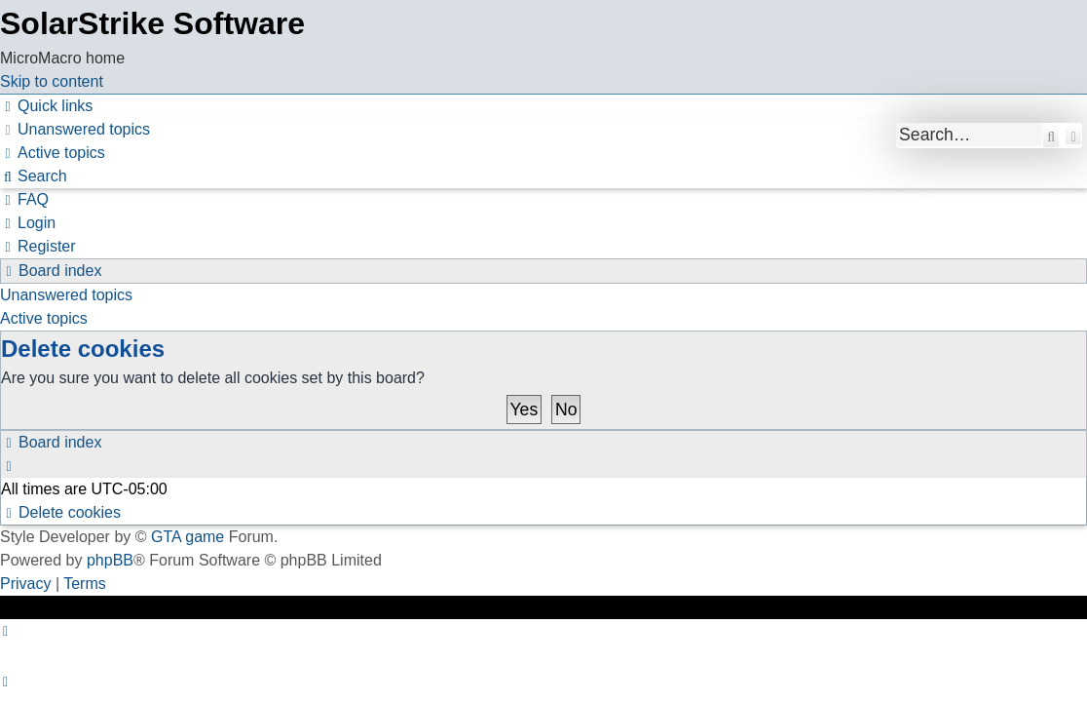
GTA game (187, 536)
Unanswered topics (66, 295)
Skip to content (51, 81)
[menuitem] (75, 129)
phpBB (110, 560)
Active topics (44, 318)
